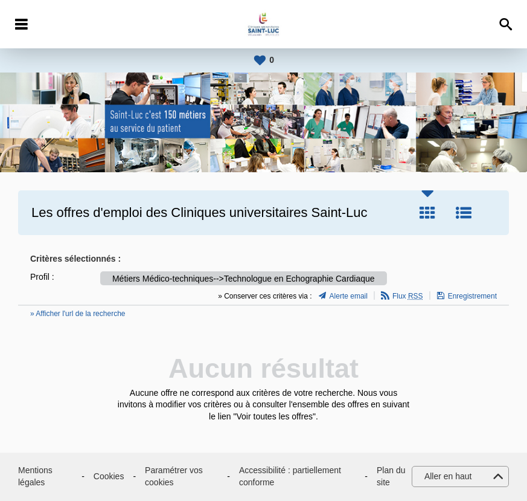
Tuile (427, 212)
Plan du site (391, 476)
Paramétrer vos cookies (174, 476)
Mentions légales (35, 476)
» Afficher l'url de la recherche (78, 313)
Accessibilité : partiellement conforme (290, 476)
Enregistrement (472, 296)
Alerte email (349, 296)
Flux (407, 296)
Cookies (109, 476)
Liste (464, 212)
